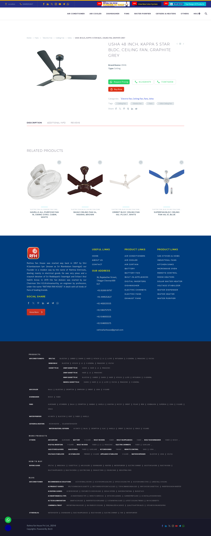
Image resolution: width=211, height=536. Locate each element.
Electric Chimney (134, 465)
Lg (103, 358)
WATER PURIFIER (131, 513)
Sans (145, 449)
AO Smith (51, 416)
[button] (29, 134)
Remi (142, 404)
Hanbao (92, 404)
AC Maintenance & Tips (57, 496)
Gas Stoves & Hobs (168, 256)
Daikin (80, 358)
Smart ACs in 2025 (76, 501)
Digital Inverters (135, 281)
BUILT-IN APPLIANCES (80, 513)
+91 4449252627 (104, 296)
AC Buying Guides (55, 491)
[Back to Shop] (180, 44)
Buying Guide (34, 465)
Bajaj (83, 209)
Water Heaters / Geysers (59, 428)
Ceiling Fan (60, 38)
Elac (104, 428)
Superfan (162, 404)
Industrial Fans (167, 260)
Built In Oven (82, 445)
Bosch (50, 397)
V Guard (179, 404)
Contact (97, 264)
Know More (36, 312)
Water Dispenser (167, 290)
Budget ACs (139, 491)
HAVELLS (86, 416)
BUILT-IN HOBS (96, 513)
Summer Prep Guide (131, 496)
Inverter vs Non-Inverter (171, 486)
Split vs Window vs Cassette (78, 486)
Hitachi (96, 358)
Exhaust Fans (133, 298)
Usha (70, 38)
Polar (135, 404)
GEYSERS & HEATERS (36, 424)
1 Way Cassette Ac (70, 368)
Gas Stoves (73, 449)
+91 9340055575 (104, 323)
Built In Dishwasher (152, 440)
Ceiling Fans (111, 470)
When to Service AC (96, 496)
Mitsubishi (119, 358)
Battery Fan (132, 273)
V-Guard (106, 389)
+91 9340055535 (104, 316)
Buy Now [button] (116, 89)
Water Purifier (142, 14)
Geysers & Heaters (166, 14)
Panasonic (141, 358)
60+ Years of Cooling (95, 505)
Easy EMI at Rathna (125, 491)
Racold (129, 428)
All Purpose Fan (47, 209)
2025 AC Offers (109, 491)
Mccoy (119, 404)
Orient (90, 389)
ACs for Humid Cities (141, 482)
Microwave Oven (167, 268)
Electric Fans (133, 294)
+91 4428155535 (104, 303)
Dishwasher (112, 14)
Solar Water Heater (169, 281)
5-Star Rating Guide (115, 501)
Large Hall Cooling (159, 482)
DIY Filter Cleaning (114, 496)
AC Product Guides (56, 486)
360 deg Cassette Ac (71, 382)
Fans (126, 14)
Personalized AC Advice (115, 505)
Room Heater (54, 424)
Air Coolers (85, 465)
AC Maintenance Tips (78, 496)
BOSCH (175, 440)
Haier (88, 358)
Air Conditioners (135, 256)
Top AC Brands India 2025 (127, 486)
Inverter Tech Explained (95, 501)
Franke (118, 449)
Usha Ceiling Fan (166, 103)
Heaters (108, 465)
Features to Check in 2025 (91, 491)
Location (11, 4)
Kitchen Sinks (165, 264)
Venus (50, 409)
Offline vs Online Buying (156, 505)
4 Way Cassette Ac (70, 377)
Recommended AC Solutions (59, 482)
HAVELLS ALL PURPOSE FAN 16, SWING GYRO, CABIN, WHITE (44, 214)
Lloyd (109, 358)
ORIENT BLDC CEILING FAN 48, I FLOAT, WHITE (126, 213)
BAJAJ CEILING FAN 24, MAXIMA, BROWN (85, 213)
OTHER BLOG (34, 513)
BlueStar (63, 358)
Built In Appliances (124, 440)
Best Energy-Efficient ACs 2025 (103, 486)
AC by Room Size (72, 491)
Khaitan (110, 404)
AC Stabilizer (74, 454)
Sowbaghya (151, 404)
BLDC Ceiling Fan (128, 209)
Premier (87, 454)
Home (29, 38)
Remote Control (167, 273)
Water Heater (166, 294)
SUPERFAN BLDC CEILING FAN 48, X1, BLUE (167, 213)
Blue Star (61, 416)
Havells (101, 404)
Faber (58, 397)
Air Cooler (95, 14)
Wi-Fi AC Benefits (153, 501)
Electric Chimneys (135, 290)
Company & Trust (55, 505)
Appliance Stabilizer (109, 454)
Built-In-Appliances (136, 277)
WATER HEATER (53, 513)
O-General (130, 358)
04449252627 (27, 4)
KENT (70, 416)
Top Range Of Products (194, 4)
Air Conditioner (76, 14)
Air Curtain (131, 264)
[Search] (205, 13)
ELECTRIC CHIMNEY (110, 513)
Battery (130, 268)
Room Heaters (165, 277)
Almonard (52, 404)
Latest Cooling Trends (134, 501)
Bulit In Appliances (55, 470)
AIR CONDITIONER (36, 482)
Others (185, 14)
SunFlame (146, 445)
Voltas (151, 358)
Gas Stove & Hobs (150, 465)
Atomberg (63, 404)
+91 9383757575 (104, 310)
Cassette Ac (54, 368)
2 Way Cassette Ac (70, 373)
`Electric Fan (47, 38)
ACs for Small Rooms (83, 482)
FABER (77, 416)
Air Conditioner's (36, 358)
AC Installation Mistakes (151, 496)
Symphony (81, 389)
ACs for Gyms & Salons (103, 482)
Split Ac (52, 358)
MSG (197, 14)
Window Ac (53, 363)
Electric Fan (137, 103)
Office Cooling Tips (122, 482)
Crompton (70, 389)
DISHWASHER (65, 513)
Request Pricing (119, 81)
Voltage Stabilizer (168, 285)
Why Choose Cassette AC (149, 486)
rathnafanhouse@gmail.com (110, 329)
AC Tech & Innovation (57, 501)
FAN (121, 513)
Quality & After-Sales (135, 505)
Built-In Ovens (71, 470)
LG (100, 445)
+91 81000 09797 (104, 290)
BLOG (32, 477)
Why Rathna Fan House (75, 505)
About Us (97, 260)
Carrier (72, 358)
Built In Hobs (99, 440)
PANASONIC (109, 445)
